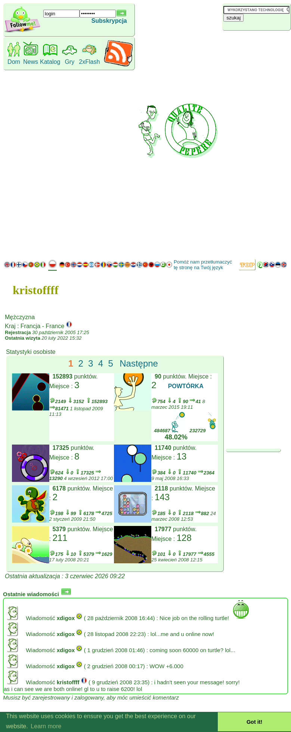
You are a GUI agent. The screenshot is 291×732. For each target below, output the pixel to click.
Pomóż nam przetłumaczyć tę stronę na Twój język (203, 264)
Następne (139, 363)
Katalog (50, 62)
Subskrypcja (109, 21)
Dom (13, 62)
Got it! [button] (254, 722)
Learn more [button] (46, 726)
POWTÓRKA (186, 386)
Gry (69, 62)
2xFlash (89, 62)
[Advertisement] (255, 144)
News (30, 62)
